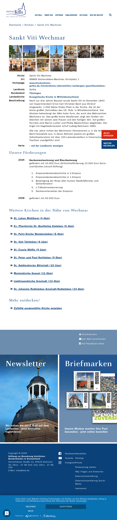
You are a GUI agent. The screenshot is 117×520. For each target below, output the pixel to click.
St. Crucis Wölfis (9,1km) (30, 249)
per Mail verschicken (92, 339)
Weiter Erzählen (109, 144)
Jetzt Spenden (108, 134)
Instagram (70, 462)
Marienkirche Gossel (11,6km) (33, 273)
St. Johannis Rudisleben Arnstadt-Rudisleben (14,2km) (49, 288)
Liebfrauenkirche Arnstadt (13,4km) (37, 281)
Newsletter (80, 453)
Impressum (80, 488)
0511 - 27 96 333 (22, 465)
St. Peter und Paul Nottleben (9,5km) (38, 257)
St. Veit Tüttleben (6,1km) (31, 241)
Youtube (69, 458)
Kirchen (29, 24)
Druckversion (88, 334)
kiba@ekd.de (23, 470)
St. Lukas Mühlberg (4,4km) (32, 218)
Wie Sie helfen (96, 15)
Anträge (59, 15)
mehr (99, 511)
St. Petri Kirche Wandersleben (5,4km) (39, 233)
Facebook (70, 453)
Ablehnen (30, 511)
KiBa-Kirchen (71, 15)
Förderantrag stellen (85, 467)
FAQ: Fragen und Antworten (89, 471)
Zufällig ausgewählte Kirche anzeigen (38, 308)
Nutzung (83, 15)
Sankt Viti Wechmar (49, 24)
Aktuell (38, 15)
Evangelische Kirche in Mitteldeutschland (54, 96)
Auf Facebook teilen (91, 343)
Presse (78, 462)
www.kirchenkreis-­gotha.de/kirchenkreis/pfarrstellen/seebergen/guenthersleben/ (67, 84)
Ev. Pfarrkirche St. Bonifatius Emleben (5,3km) (44, 226)
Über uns (49, 15)
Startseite (15, 24)
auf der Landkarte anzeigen (47, 145)
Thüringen (35, 93)
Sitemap (79, 458)
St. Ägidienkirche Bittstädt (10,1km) (38, 265)
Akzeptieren (65, 511)
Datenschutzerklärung (86, 476)
